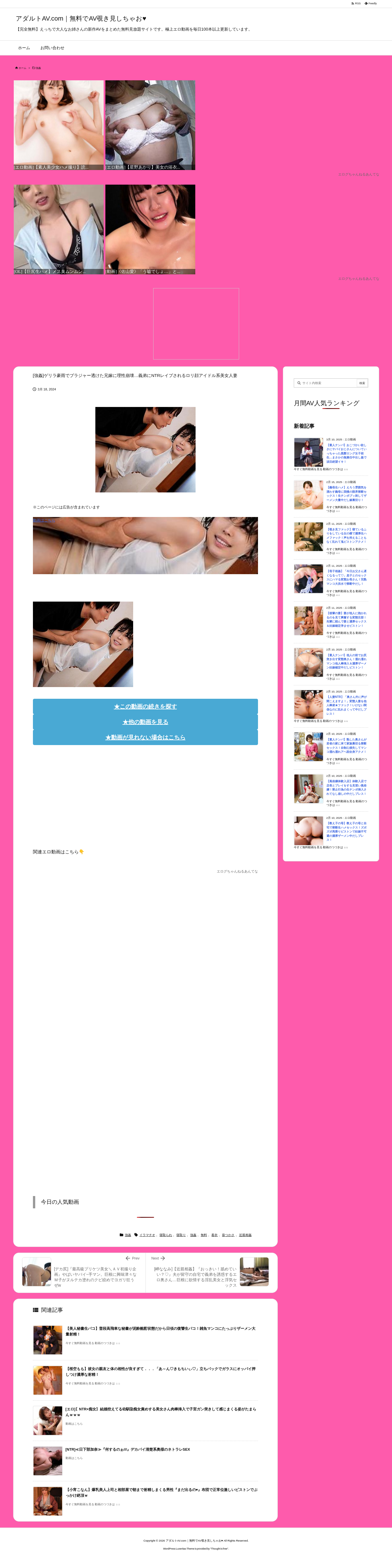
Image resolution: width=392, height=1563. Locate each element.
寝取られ (165, 1235)
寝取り (181, 1235)
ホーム (22, 68)
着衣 (214, 1235)
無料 (204, 1235)
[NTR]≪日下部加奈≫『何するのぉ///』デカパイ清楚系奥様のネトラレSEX (128, 1449)
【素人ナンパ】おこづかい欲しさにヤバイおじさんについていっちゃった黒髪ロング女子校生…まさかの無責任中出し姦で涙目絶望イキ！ (346, 453)
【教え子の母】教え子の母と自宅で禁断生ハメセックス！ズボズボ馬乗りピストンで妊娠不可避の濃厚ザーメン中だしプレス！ (346, 831)
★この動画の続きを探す (145, 706)
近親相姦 (245, 1235)
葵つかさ (228, 1235)
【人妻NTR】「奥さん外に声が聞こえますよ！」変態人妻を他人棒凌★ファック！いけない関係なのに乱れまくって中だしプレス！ (346, 705)
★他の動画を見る (145, 722)
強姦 (38, 68)
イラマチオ (147, 1235)
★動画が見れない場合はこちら (145, 737)
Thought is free (219, 1548)
